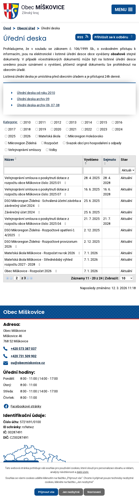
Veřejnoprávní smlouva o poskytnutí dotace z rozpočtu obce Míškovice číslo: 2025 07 (37, 191)
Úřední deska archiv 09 (33, 99)
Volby (53, 150)
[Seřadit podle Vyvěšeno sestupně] (86, 164)
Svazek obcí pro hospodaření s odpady (93, 143)
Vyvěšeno (91, 159)
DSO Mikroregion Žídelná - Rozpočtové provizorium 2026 (41, 244)
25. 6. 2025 (92, 201)
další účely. (83, 471)
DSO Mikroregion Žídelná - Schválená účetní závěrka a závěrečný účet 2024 (43, 203)
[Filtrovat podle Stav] (127, 170)
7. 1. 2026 (91, 253)
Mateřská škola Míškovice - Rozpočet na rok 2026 (43, 253)
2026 (27, 136)
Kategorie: (10, 122)
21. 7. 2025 (92, 219)
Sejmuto (109, 159)
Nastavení (95, 492)
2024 (118, 129)
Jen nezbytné (71, 492)
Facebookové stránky (22, 406)
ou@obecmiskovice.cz (24, 363)
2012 (57, 122)
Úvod (7, 28)
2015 (103, 122)
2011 (42, 122)
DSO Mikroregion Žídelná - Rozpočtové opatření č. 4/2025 (40, 232)
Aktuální (126, 178)
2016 (118, 122)
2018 (27, 129)
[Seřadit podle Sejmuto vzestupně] (105, 162)
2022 (88, 129)
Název (9, 159)
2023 (103, 129)
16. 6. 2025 (92, 189)
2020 (57, 129)
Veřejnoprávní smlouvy (24, 150)
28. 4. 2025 (92, 178)
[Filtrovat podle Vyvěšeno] (92, 170)
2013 (72, 122)
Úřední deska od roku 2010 (36, 93)
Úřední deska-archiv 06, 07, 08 (38, 105)
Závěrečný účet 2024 (23, 212)
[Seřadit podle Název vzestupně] (16, 158)
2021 (73, 129)
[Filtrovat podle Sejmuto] (111, 170)
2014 (88, 122)
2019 (42, 129)
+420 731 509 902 (19, 356)
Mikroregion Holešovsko (85, 136)
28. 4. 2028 (107, 180)
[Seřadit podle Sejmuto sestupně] (105, 164)
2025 (11, 136)
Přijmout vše (45, 492)
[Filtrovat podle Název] (43, 170)
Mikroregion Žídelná (22, 143)
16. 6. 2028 (107, 191)
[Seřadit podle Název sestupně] (16, 159)
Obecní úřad (26, 28)
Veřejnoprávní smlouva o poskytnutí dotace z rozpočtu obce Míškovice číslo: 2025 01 (37, 180)
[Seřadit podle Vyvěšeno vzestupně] (86, 162)
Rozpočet (51, 143)
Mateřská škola (49, 136)
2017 (11, 129)
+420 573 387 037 (19, 349)
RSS (83, 37)
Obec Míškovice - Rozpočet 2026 (31, 271)
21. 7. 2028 (107, 221)
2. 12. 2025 (92, 230)
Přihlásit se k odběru (114, 37)
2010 (27, 122)
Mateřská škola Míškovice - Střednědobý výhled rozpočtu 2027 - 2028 (38, 262)
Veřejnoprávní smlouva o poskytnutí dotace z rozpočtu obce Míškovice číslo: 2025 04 (37, 221)
